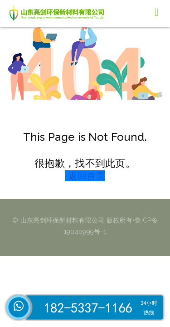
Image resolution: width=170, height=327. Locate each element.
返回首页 (86, 175)
